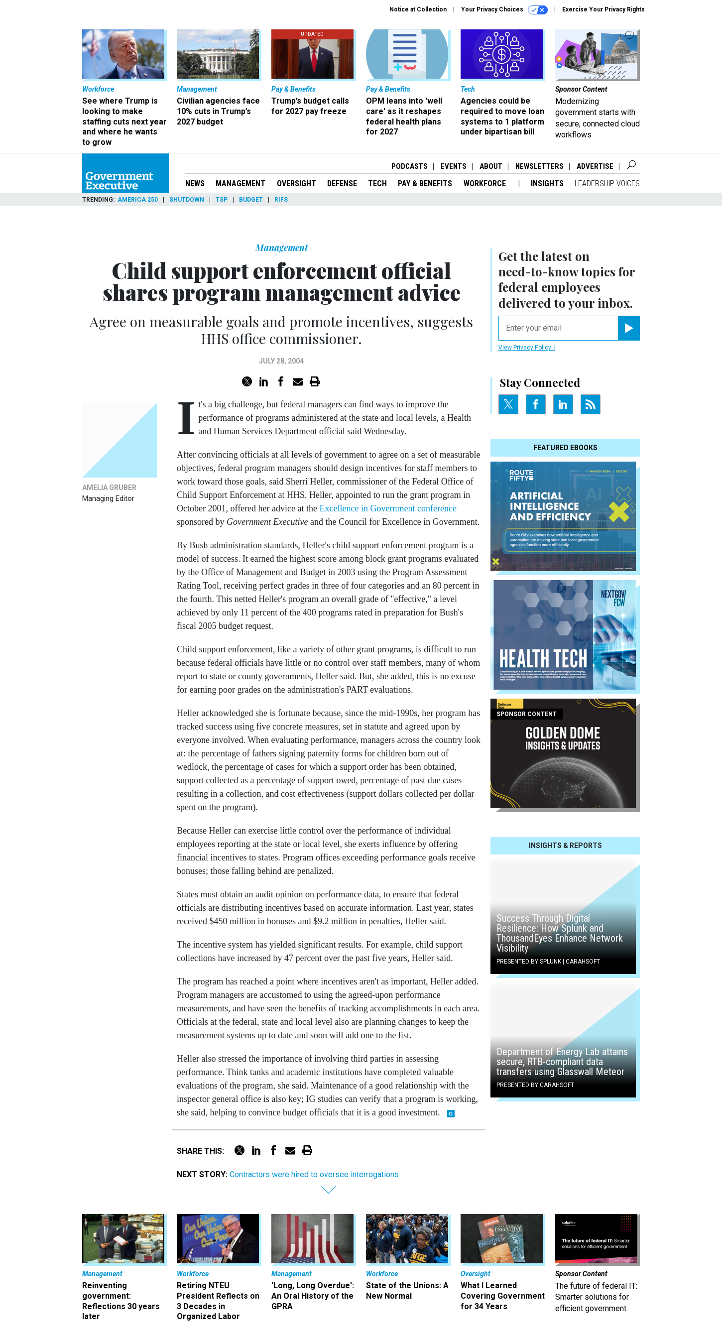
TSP (222, 199)
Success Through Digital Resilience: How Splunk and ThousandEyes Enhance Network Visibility (559, 933)
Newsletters (539, 166)
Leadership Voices (607, 183)
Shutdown (186, 199)
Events (454, 166)
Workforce (486, 183)
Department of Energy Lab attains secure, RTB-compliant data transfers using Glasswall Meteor (562, 1062)
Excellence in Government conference (388, 508)
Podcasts (409, 166)
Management (240, 183)
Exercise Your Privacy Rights (603, 9)
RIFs (281, 199)
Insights (547, 183)
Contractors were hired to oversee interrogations (314, 1174)
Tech (377, 183)
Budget (251, 199)
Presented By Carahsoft (535, 1085)
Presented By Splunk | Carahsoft (548, 961)
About (491, 166)
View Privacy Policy (526, 347)
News (195, 183)
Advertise (595, 166)
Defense (342, 183)
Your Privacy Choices (504, 9)
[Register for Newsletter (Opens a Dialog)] (628, 328)
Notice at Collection (418, 9)
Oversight (296, 183)
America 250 (138, 199)
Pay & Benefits (425, 183)
